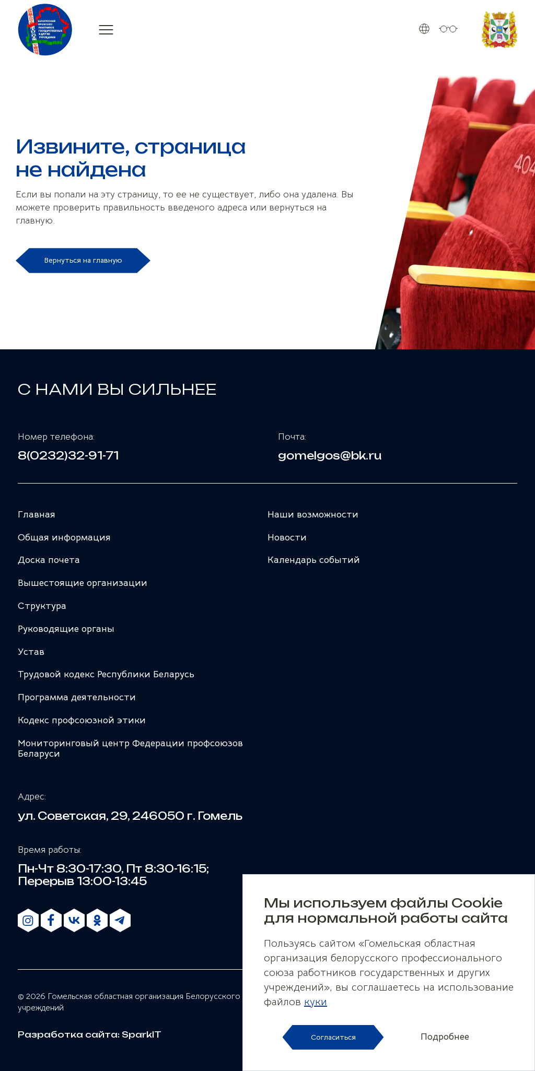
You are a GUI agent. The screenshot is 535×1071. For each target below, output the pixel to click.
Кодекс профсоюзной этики (82, 720)
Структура (42, 605)
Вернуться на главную (83, 260)
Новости (287, 537)
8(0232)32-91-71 (68, 456)
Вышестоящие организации (82, 583)
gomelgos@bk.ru (330, 456)
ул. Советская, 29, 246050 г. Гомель (130, 815)
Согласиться (333, 1037)
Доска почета (49, 560)
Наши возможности (313, 514)
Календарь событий (314, 560)
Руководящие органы (66, 628)
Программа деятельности (77, 697)
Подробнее (445, 1037)
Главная (36, 514)
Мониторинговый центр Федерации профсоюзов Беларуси (130, 748)
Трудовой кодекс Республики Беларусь (106, 674)
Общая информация (64, 537)
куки (315, 1001)
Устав (31, 651)
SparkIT (141, 1034)
